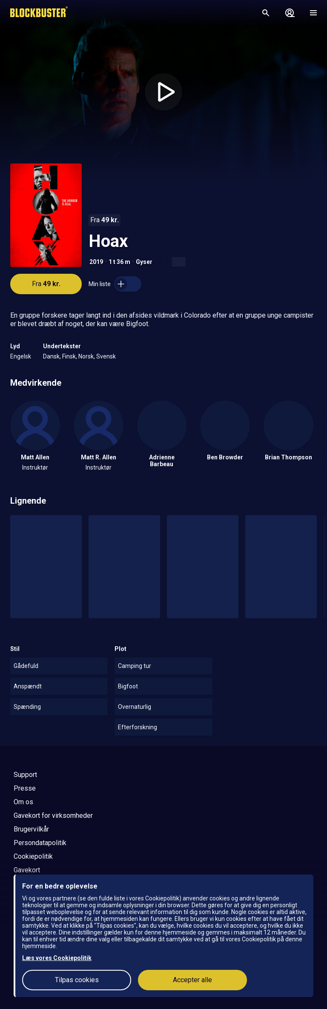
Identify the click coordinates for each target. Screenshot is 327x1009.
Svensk (106, 356)
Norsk (86, 356)
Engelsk (20, 356)
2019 (96, 261)
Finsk (69, 356)
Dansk (51, 356)
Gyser (144, 261)
